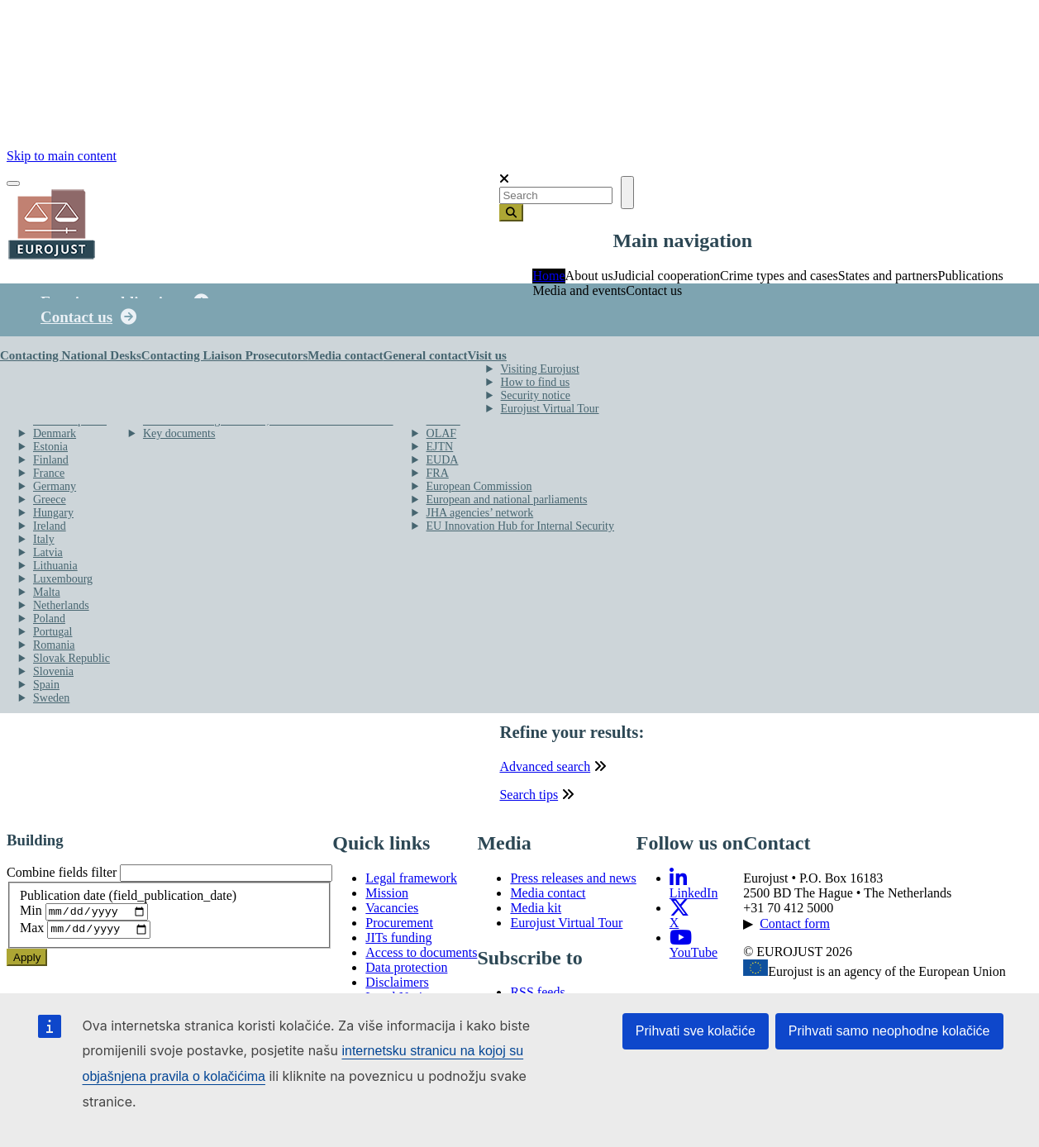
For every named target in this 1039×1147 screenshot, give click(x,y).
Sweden (51, 698)
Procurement (399, 927)
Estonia (50, 446)
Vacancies (391, 912)
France (48, 473)
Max (32, 937)
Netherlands (61, 605)
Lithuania (55, 565)
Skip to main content (62, 156)
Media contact (345, 355)
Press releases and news (573, 882)
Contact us (76, 317)
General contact (425, 355)
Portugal (52, 632)
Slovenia (53, 671)
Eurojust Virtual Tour (550, 408)
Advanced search (544, 771)
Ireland (49, 526)
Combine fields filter (62, 877)
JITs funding (398, 942)
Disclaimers (396, 986)
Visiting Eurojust (540, 369)
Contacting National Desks (70, 355)
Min (31, 917)
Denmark (54, 433)
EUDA (443, 460)
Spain (46, 684)
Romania (54, 645)
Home (548, 276)
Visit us (487, 355)
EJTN (440, 446)
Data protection (406, 971)
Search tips (528, 799)
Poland (49, 618)
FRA (438, 473)
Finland (51, 460)
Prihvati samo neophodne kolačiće (889, 1031)
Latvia (48, 552)
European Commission (479, 486)
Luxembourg (63, 579)
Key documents (179, 433)
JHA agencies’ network (480, 513)
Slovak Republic (71, 658)
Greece (49, 499)
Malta (46, 592)
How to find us (535, 382)
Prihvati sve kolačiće (695, 1031)
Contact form (795, 928)
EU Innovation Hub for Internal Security (520, 526)
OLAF (442, 433)
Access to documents (421, 956)
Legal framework (411, 882)
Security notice (535, 395)
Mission (386, 897)
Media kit (535, 912)
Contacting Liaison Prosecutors (224, 355)
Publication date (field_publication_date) (128, 899)
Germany (54, 486)
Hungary (53, 513)
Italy (44, 539)
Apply (27, 965)
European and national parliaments (507, 499)
